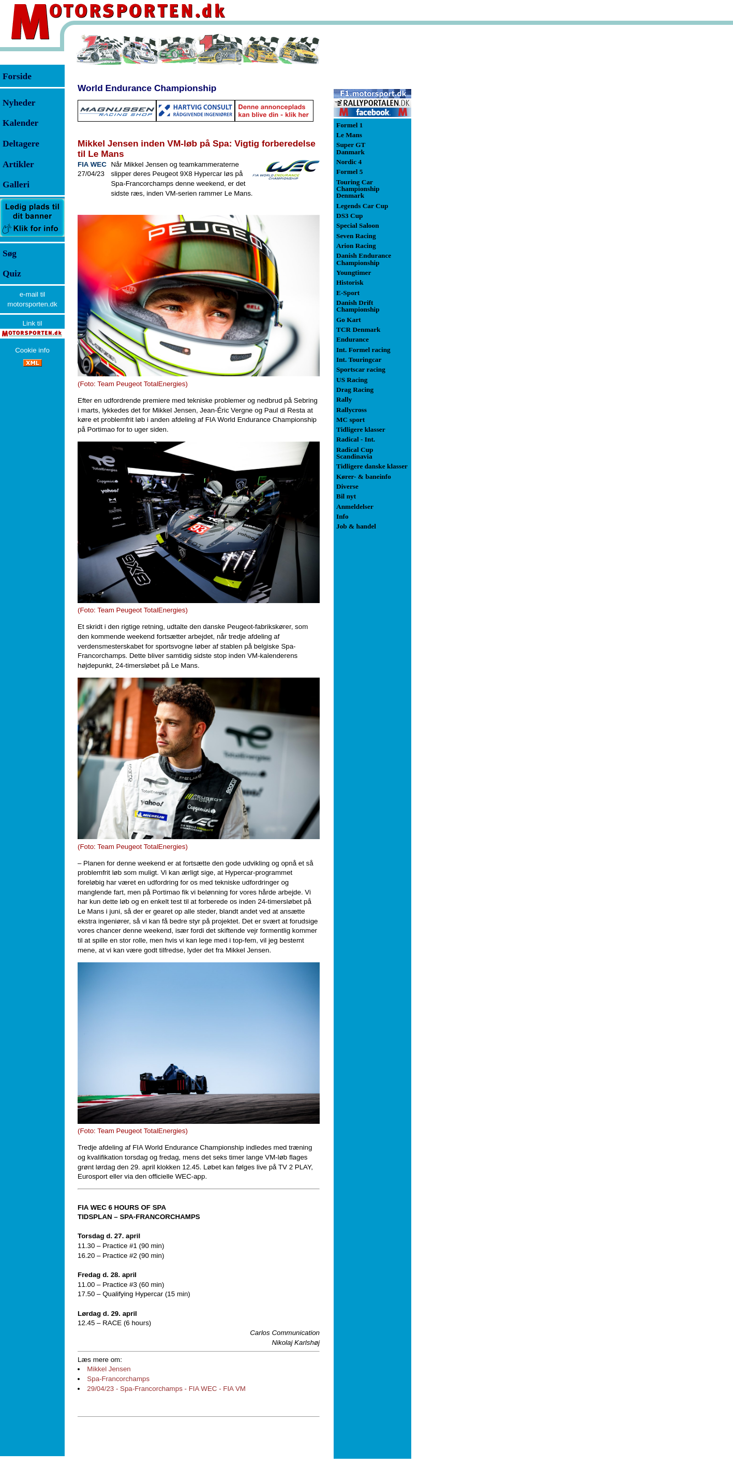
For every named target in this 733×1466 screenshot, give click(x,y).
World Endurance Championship (147, 88)
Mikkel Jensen (108, 1369)
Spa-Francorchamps (118, 1379)
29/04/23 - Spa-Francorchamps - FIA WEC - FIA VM (166, 1388)
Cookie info (32, 350)
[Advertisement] (465, 188)
